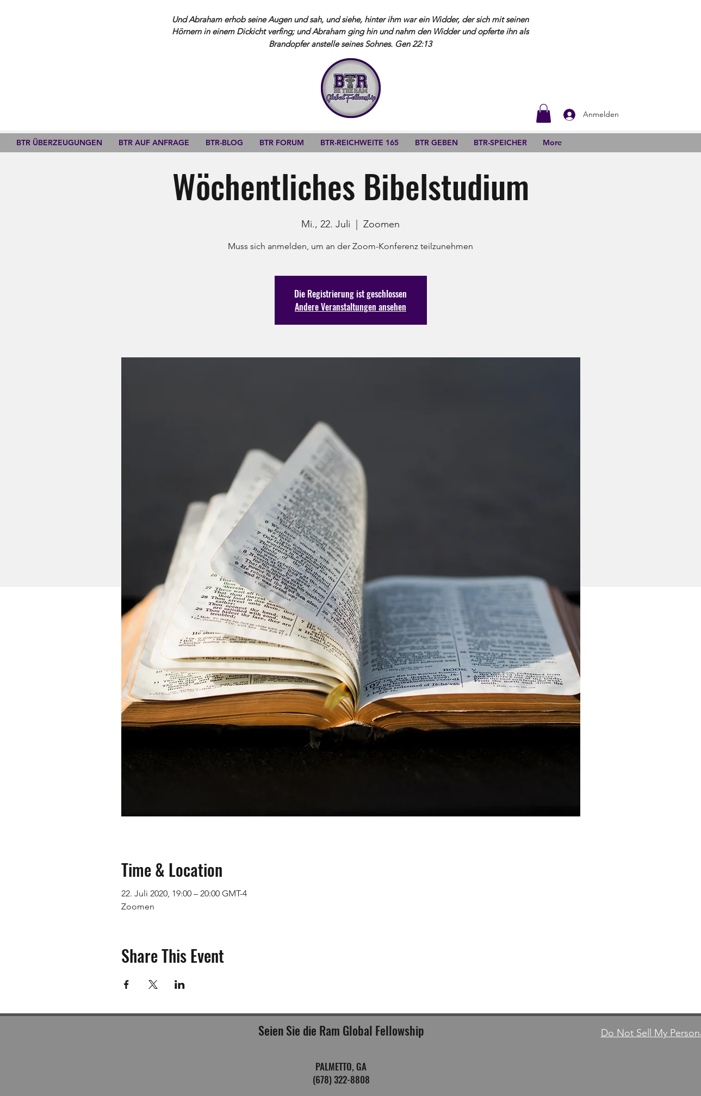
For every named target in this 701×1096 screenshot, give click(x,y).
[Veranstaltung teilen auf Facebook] (126, 984)
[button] (543, 113)
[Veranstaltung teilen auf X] (153, 984)
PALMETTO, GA (341, 1066)
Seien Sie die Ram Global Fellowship (341, 1030)
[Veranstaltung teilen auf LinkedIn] (180, 984)
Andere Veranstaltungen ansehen (350, 306)
